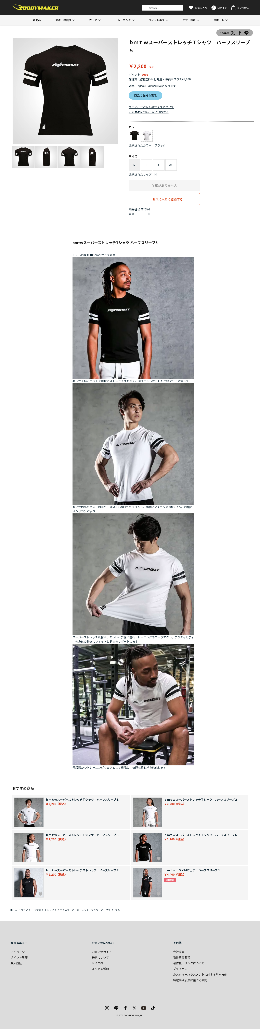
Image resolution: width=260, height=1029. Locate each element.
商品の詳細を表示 (145, 95)
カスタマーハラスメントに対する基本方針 (200, 974)
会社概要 (178, 952)
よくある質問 (100, 969)
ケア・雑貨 (189, 20)
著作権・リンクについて (188, 963)
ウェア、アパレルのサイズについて (151, 107)
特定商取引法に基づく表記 (190, 980)
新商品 (37, 20)
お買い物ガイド (102, 952)
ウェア (93, 20)
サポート (218, 20)
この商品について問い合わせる (149, 112)
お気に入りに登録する (167, 199)
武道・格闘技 (63, 20)
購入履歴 (16, 963)
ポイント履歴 (19, 957)
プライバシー (181, 969)
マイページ (18, 952)
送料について (100, 957)
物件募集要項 (181, 957)
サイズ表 (97, 963)
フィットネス (157, 20)
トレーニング (123, 20)
